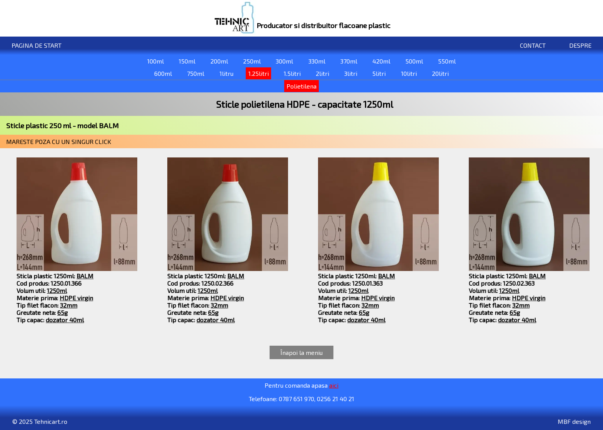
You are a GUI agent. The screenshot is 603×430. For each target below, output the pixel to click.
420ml (381, 61)
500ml (414, 61)
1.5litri (292, 73)
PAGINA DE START (37, 45)
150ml (187, 61)
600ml (163, 73)
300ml (284, 61)
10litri (409, 73)
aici (333, 385)
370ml (348, 61)
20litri (440, 73)
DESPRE (580, 45)
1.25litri (258, 73)
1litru (226, 73)
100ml (155, 61)
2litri (322, 73)
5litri (379, 73)
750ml (195, 73)
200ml (219, 61)
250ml (252, 61)
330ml (316, 61)
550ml (447, 61)
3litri (350, 73)
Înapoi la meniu (301, 352)
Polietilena (301, 86)
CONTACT (533, 45)
